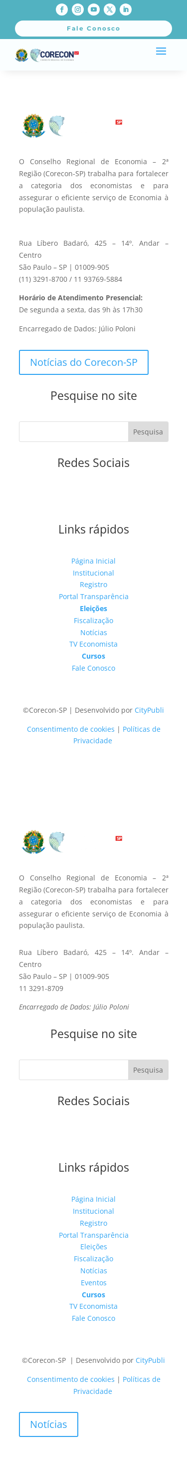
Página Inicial (93, 561)
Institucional (93, 573)
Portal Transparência (94, 596)
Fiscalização (93, 620)
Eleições (93, 608)
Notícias (93, 632)
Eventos (94, 1282)
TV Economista (93, 644)
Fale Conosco (93, 668)
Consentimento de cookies (71, 729)
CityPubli (149, 710)
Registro (93, 584)
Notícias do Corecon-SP (84, 362)
